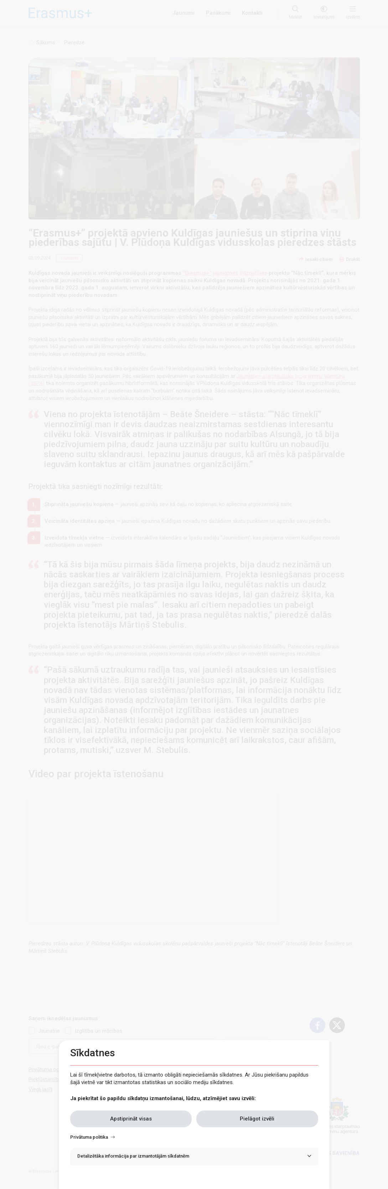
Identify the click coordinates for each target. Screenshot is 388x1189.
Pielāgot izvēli (257, 1118)
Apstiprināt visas (131, 1118)
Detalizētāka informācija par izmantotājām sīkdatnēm (133, 1156)
